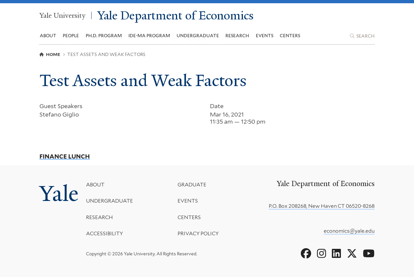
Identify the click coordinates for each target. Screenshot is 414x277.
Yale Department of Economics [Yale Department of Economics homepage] (175, 15)
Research (99, 217)
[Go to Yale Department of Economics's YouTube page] (369, 253)
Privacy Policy (197, 233)
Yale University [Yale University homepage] (62, 15)
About (95, 185)
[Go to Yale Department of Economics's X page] (352, 253)
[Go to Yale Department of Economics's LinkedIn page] (336, 253)
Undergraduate (109, 201)
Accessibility (104, 233)
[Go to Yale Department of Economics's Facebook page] (306, 253)
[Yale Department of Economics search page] (362, 36)
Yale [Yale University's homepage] (58, 193)
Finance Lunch (64, 157)
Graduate (191, 185)
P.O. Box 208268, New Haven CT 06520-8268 (322, 206)
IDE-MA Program (149, 35)
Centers (290, 35)
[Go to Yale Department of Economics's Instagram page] (321, 253)
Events (264, 35)
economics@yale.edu (349, 231)
